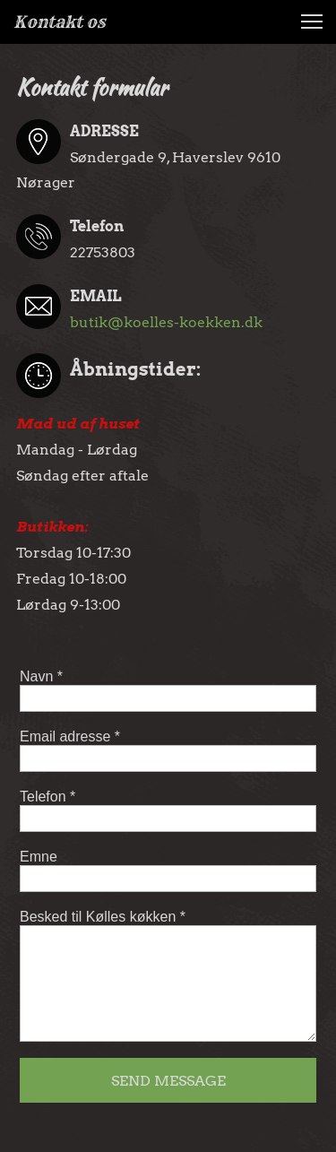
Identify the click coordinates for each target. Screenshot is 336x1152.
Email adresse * (70, 736)
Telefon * (47, 796)
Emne (38, 856)
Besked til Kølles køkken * (102, 916)
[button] (312, 21)
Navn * (41, 676)
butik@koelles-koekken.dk (166, 322)
